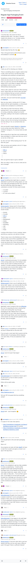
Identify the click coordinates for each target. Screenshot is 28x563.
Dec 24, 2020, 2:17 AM (14, 326)
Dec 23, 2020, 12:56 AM (18, 177)
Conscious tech (4, 168)
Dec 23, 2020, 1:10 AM (18, 203)
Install (25, 4)
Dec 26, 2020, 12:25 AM (10, 409)
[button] (2, 561)
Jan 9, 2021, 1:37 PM (17, 493)
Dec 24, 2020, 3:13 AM (10, 350)
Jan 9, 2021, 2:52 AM (10, 463)
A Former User (6, 281)
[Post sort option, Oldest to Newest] (3, 24)
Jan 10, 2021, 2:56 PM (10, 516)
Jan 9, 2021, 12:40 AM (14, 437)
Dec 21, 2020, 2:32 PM (18, 47)
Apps (20, 2)
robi (3, 66)
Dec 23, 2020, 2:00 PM (10, 304)
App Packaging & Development (14, 17)
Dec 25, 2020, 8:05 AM (14, 373)
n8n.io (5, 216)
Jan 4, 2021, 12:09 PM (18, 419)
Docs (21, 4)
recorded (23, 97)
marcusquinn (6, 47)
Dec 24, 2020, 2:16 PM (18, 360)
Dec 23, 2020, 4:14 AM (19, 281)
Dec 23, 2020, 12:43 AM (14, 66)
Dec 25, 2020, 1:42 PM (18, 390)
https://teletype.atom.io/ (7, 392)
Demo (24, 2)
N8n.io (5, 150)
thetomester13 (6, 30)
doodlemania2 (6, 349)
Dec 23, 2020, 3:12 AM (10, 258)
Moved (3, 17)
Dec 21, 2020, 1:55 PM (10, 32)
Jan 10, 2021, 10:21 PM (10, 539)
